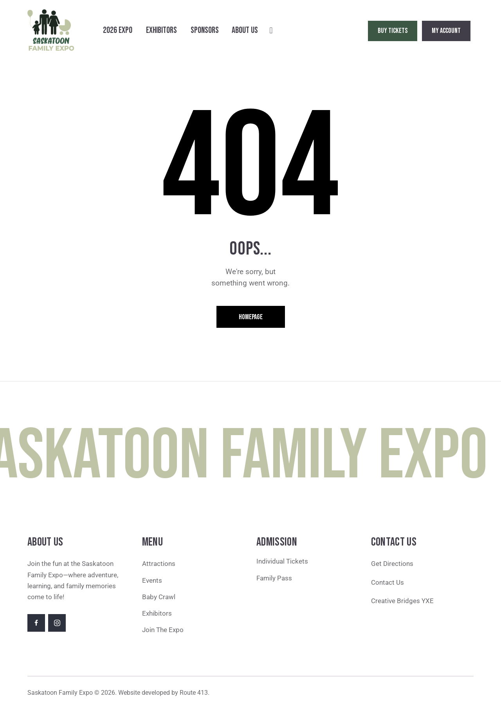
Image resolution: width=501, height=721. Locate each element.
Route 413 (194, 692)
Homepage (251, 317)
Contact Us (387, 582)
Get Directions (392, 563)
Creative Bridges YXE (403, 601)
